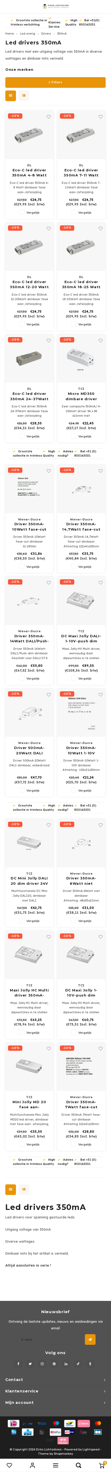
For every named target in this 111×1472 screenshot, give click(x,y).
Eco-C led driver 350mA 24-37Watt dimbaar (29, 396)
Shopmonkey (63, 1454)
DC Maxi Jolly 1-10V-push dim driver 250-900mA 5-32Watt (81, 993)
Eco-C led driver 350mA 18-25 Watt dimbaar (81, 285)
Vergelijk (33, 212)
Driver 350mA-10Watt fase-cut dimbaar (29, 527)
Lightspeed (91, 1449)
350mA (62, 33)
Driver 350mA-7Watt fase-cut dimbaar (81, 1105)
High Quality (71, 22)
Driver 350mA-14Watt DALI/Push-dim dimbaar (29, 639)
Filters (55, 82)
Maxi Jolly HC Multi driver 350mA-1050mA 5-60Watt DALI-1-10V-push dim (29, 993)
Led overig (27, 33)
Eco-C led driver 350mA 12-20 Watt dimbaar (29, 285)
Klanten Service (54, 22)
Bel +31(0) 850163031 (89, 22)
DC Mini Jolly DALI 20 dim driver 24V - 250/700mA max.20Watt (29, 881)
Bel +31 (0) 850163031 (85, 453)
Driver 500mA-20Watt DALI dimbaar (29, 751)
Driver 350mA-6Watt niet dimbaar (81, 881)
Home (9, 33)
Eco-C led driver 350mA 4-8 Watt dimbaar (29, 173)
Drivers (46, 33)
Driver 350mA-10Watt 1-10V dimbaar (81, 751)
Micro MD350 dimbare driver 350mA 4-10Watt (81, 396)
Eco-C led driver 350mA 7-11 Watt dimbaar (81, 173)
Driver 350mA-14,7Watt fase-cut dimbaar (81, 527)
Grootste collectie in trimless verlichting (29, 22)
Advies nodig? (65, 453)
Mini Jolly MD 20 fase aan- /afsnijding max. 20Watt (29, 1105)
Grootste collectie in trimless (27, 453)
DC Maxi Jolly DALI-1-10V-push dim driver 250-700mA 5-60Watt (81, 639)
